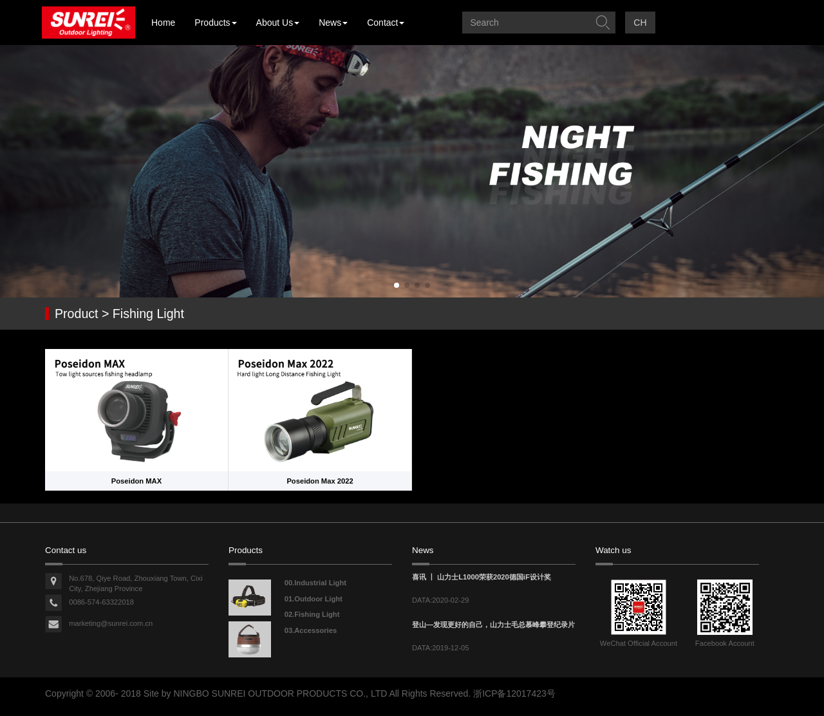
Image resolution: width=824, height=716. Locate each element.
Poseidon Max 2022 (319, 481)
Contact (385, 22)
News (333, 22)
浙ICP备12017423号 (514, 693)
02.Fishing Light (312, 614)
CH (639, 22)
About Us (278, 22)
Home (163, 22)
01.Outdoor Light (313, 599)
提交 (602, 22)
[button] (396, 285)
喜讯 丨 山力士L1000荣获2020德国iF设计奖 (481, 577)
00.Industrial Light (315, 583)
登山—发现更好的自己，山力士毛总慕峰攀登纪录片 (493, 624)
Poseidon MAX (136, 481)
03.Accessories (311, 630)
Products (215, 22)
